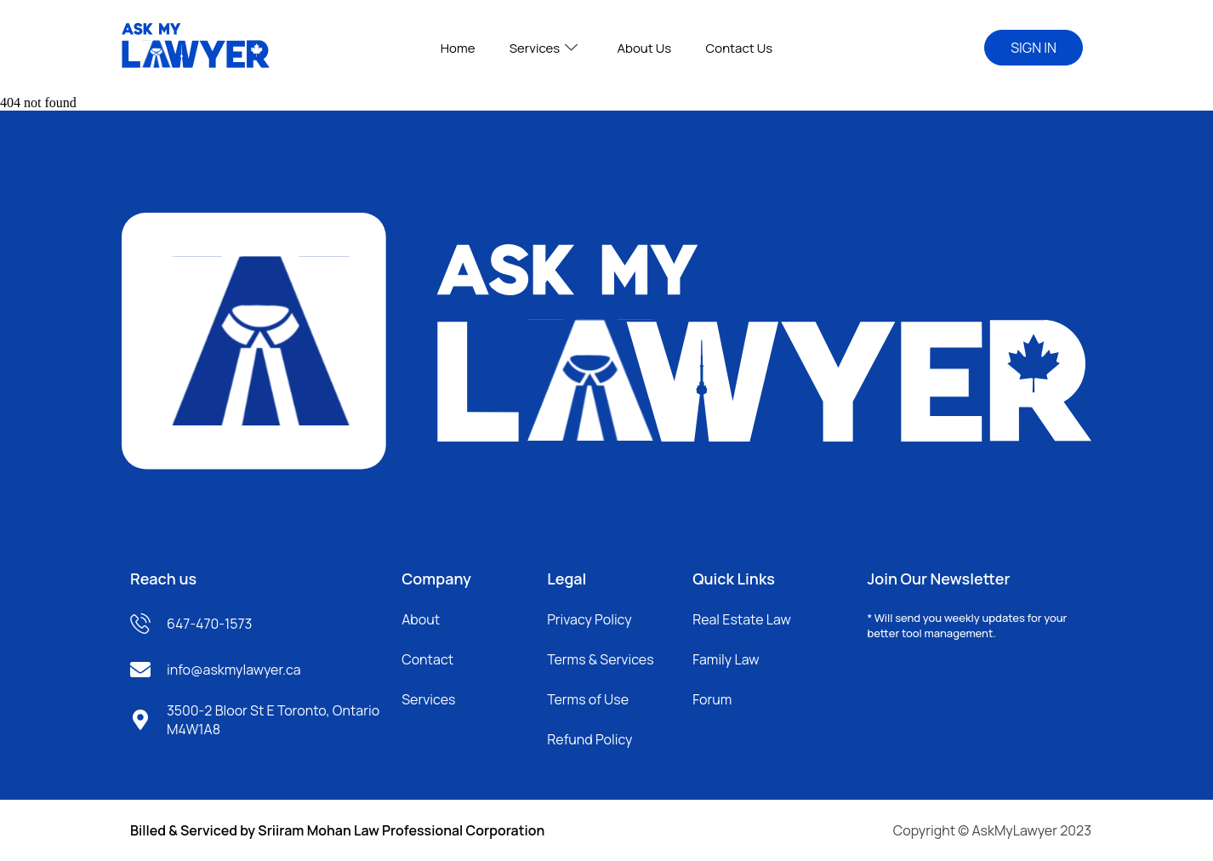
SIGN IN (1033, 47)
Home (458, 48)
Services (544, 48)
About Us (644, 48)
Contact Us (738, 48)
